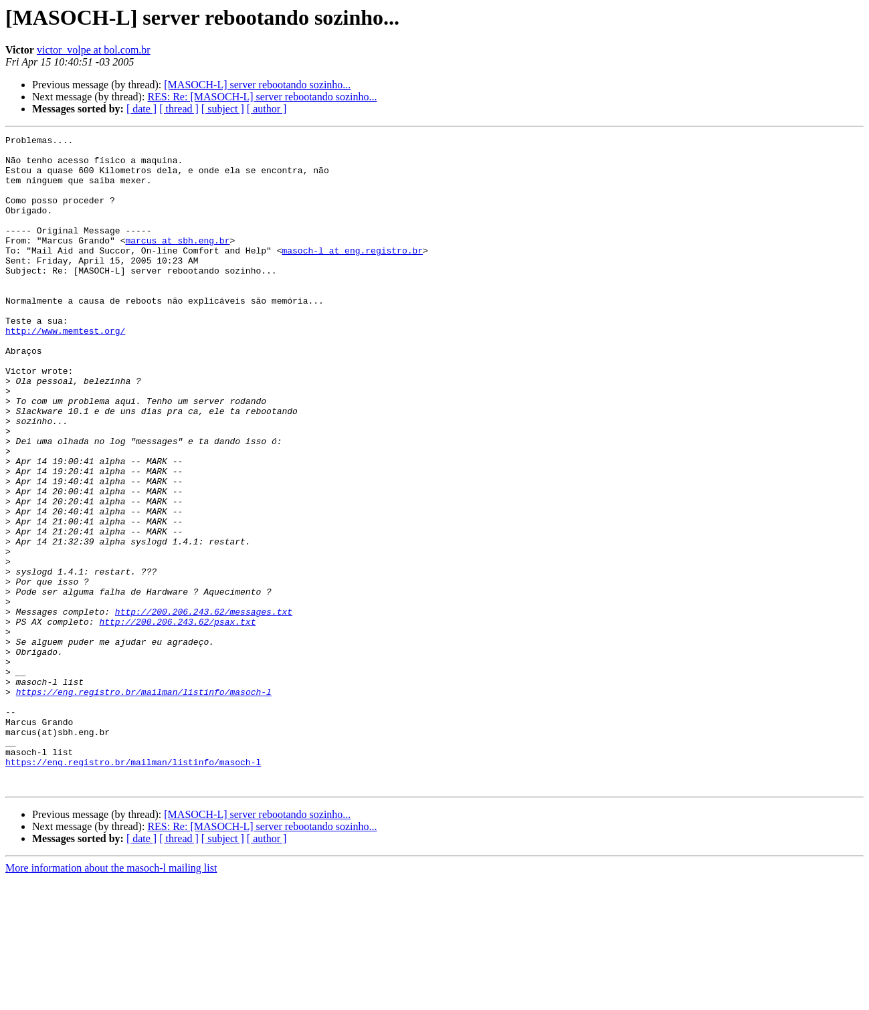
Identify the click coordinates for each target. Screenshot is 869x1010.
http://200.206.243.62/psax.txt (177, 720)
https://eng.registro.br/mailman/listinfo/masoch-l (144, 804)
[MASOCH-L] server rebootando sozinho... (257, 84)
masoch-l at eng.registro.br (352, 274)
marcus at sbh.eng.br (177, 262)
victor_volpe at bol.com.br (94, 50)
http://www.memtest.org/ (65, 371)
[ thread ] (179, 108)
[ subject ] (222, 108)
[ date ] (141, 108)
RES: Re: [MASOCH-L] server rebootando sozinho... (262, 96)
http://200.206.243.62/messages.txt (203, 708)
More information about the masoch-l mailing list (111, 998)
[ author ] (267, 108)
